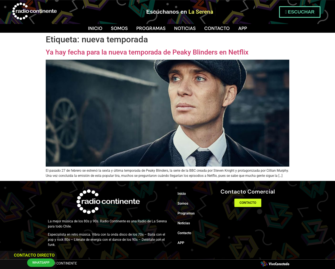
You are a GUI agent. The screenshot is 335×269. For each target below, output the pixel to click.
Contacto (217, 28)
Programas (151, 28)
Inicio (95, 28)
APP (242, 28)
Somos (119, 28)
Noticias (185, 28)
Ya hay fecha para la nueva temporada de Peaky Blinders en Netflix (147, 52)
